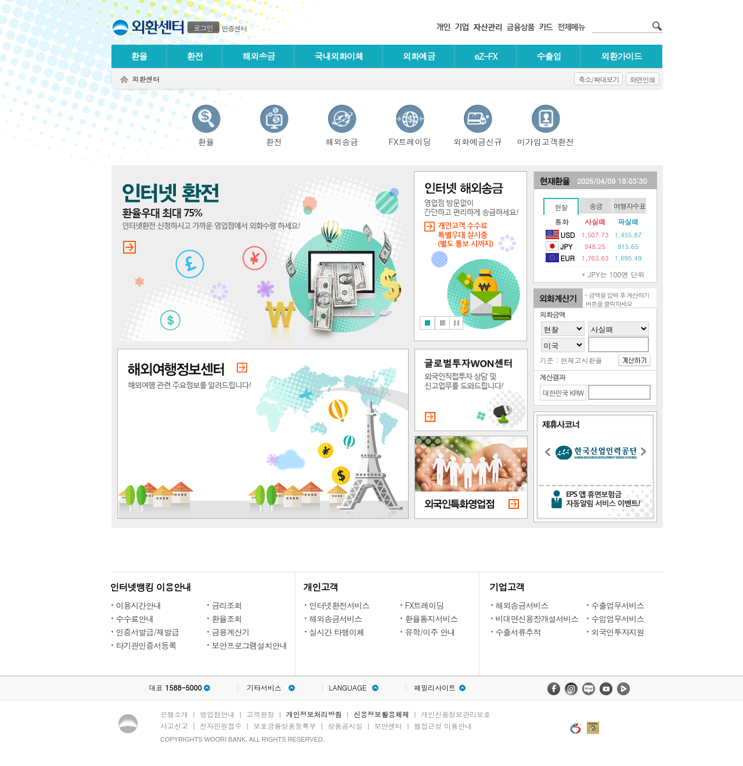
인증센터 (234, 28)
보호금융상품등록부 (284, 726)
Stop (456, 323)
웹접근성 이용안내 (443, 726)
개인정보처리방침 (314, 714)
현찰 (561, 207)
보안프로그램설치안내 (249, 645)
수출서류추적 (518, 632)
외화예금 (419, 56)
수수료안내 (135, 618)
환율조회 (227, 618)
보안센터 (388, 726)
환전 (195, 56)
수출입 (549, 56)
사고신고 (174, 726)
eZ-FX (485, 56)
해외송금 (259, 56)
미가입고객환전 (545, 140)
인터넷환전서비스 (339, 605)
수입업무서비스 (617, 618)
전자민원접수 (220, 726)
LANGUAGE (347, 688)
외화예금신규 (477, 140)
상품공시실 (345, 726)
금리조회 (227, 605)
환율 (139, 56)
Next (646, 453)
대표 (175, 688)
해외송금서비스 (335, 618)
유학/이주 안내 (430, 632)
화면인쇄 (642, 79)
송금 (596, 206)
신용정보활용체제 (381, 714)
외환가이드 (621, 56)
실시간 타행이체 (337, 632)
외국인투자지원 (617, 632)
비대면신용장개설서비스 (537, 618)
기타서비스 (264, 688)
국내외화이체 (339, 56)
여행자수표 (629, 206)
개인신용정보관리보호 (455, 714)
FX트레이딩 (410, 140)
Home (124, 80)
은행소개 (174, 714)
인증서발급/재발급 (147, 632)
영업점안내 (217, 714)
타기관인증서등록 (146, 645)
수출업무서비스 (617, 605)
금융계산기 (231, 632)
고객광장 (260, 714)
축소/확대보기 (598, 79)
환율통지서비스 (431, 618)
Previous (551, 454)
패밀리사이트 (435, 688)
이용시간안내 (138, 605)
